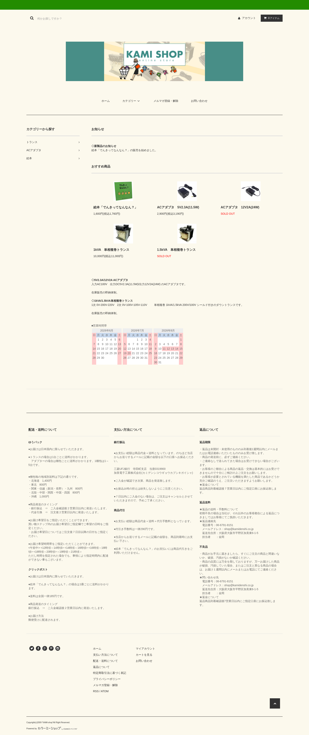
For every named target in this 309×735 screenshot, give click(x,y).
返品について (101, 667)
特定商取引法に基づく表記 (109, 672)
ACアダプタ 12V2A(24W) (240, 207)
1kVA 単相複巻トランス (111, 249)
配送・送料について (105, 660)
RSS (96, 691)
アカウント (249, 18)
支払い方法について (105, 654)
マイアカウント (145, 648)
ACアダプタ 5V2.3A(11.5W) (178, 207)
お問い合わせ (199, 100)
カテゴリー (131, 100)
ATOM (105, 691)
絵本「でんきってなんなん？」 (115, 207)
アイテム (270, 18)
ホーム (105, 100)
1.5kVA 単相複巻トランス (176, 249)
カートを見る (144, 654)
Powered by (51, 729)
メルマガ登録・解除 (166, 100)
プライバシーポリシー (107, 679)
